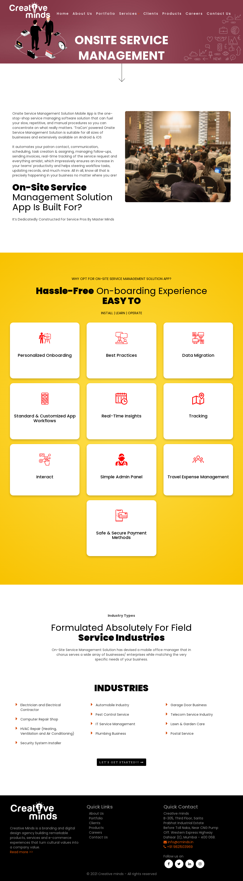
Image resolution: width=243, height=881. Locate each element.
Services (129, 13)
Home (63, 13)
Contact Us (219, 13)
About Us (82, 13)
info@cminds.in (178, 842)
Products (172, 13)
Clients (151, 13)
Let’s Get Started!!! (121, 762)
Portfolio (105, 13)
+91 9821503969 (178, 846)
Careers (194, 13)
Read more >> (21, 852)
